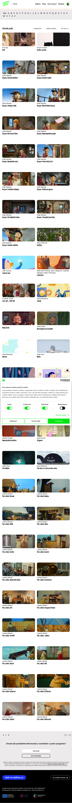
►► (67, 735)
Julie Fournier (7, 271)
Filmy (44, 4)
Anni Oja (5, 48)
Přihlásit (61, 4)
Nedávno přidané (51, 28)
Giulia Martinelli (7, 354)
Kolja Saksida (7, 76)
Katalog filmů (37, 28)
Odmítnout (13, 421)
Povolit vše (59, 421)
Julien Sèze (6, 466)
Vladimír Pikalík (7, 438)
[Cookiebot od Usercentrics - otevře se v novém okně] (61, 380)
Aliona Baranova (43, 299)
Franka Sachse (42, 48)
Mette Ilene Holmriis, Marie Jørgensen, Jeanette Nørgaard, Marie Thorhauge (50, 272)
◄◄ (60, 735)
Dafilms (38, 4)
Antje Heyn (41, 354)
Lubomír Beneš (7, 494)
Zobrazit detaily (61, 415)
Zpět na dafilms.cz (15, 777)
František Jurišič (8, 299)
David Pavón (41, 438)
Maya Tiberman (42, 243)
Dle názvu (64, 28)
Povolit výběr (36, 421)
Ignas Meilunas (42, 466)
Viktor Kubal (41, 327)
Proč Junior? (52, 4)
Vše (4, 13)
